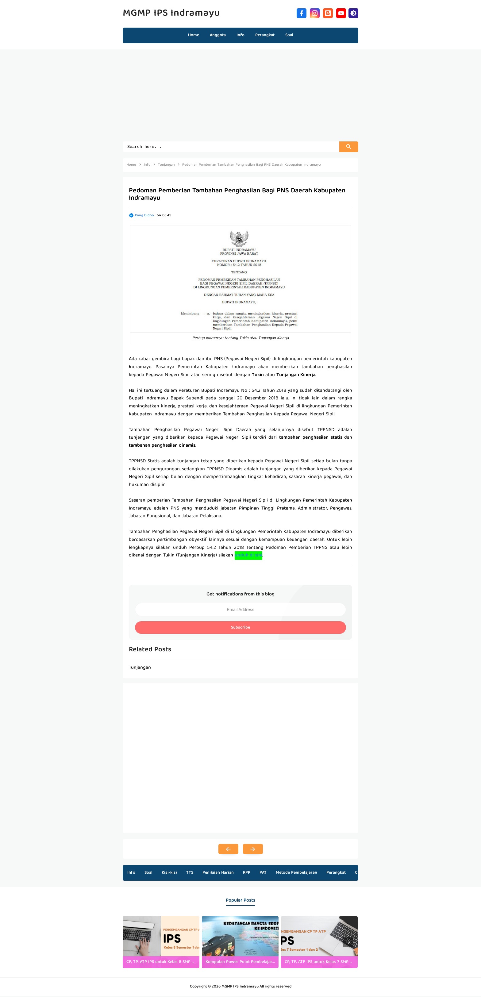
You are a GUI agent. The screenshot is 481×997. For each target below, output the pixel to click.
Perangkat (336, 873)
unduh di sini (248, 556)
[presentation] (348, 943)
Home (193, 35)
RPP (246, 873)
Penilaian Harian (218, 873)
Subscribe (240, 628)
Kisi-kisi (169, 873)
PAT (263, 873)
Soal (148, 873)
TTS (189, 873)
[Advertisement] (240, 98)
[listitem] (161, 943)
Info (131, 873)
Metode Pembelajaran (296, 873)
